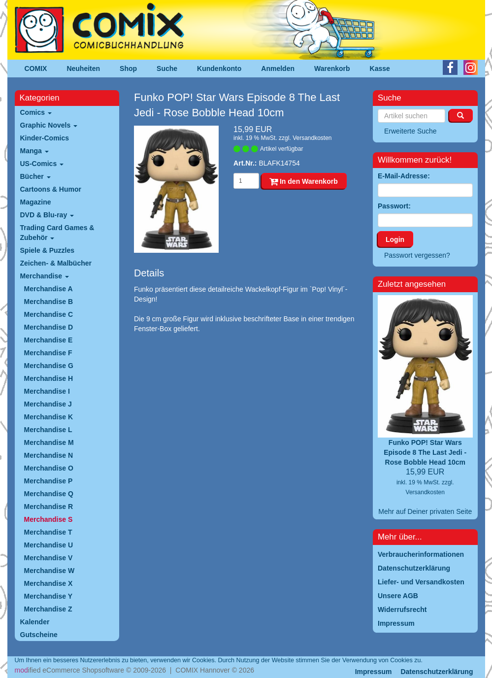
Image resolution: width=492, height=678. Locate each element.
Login (395, 239)
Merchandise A (48, 289)
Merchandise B (48, 301)
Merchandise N (48, 455)
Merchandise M (49, 442)
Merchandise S (48, 519)
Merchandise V (48, 558)
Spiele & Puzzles (47, 250)
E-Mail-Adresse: (404, 176)
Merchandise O (48, 468)
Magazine (35, 202)
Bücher (35, 176)
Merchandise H (48, 378)
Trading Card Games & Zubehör (57, 232)
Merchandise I (47, 391)
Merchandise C (48, 314)
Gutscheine (39, 635)
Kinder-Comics (44, 138)
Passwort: (394, 206)
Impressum (373, 672)
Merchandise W (49, 571)
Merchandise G (48, 366)
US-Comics (42, 164)
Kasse (380, 68)
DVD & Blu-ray (47, 215)
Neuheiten (83, 68)
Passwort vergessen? (417, 255)
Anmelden (278, 68)
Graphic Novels (49, 125)
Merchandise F (48, 353)
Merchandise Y (48, 596)
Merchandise (44, 276)
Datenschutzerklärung (436, 672)
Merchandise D (48, 327)
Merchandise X (48, 583)
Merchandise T (48, 532)
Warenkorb (332, 68)
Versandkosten (312, 138)
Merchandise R (48, 506)
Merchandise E (48, 340)
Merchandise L (48, 430)
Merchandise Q (48, 494)
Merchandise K (48, 417)
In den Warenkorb (303, 181)
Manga (34, 151)
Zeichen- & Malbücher (56, 263)
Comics (36, 112)
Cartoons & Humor (50, 189)
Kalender (35, 622)
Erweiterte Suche (410, 131)
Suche (167, 68)
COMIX (36, 68)
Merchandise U (48, 545)
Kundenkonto (219, 68)
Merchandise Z (48, 609)
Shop (128, 68)
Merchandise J (48, 404)
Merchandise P (48, 481)
